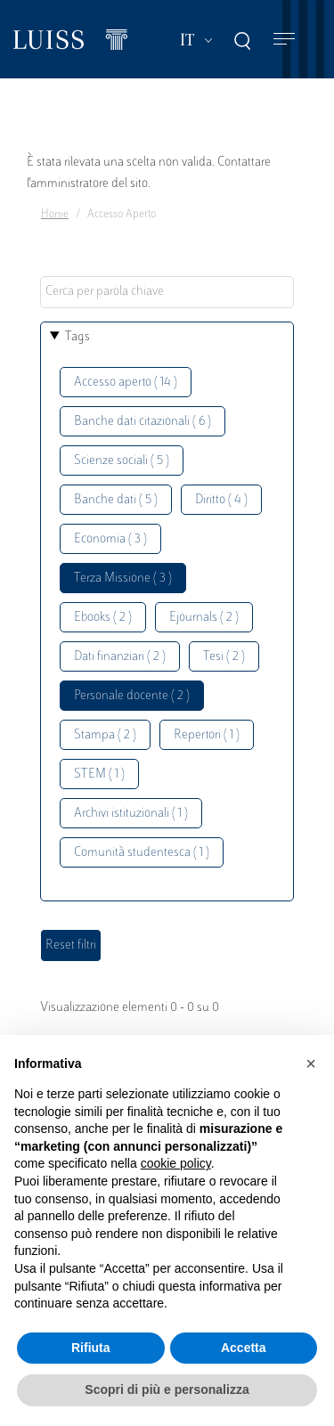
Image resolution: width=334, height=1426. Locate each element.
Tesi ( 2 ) (224, 657)
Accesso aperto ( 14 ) (125, 382)
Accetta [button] (243, 1347)
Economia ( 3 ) (110, 539)
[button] (311, 1063)
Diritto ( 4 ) (221, 500)
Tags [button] (77, 337)
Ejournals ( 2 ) (204, 617)
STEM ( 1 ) (99, 774)
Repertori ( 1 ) (207, 735)
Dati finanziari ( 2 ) (120, 657)
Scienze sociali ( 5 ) (121, 461)
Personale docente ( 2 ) (132, 696)
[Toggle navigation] (284, 39)
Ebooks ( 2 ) (103, 617)
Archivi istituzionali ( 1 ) (131, 813)
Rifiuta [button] (90, 1347)
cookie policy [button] (176, 1163)
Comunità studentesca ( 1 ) (141, 853)
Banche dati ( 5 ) (116, 500)
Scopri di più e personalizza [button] (166, 1389)
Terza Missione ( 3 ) (123, 578)
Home (55, 214)
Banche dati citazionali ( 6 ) (142, 421)
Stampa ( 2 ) (105, 735)
